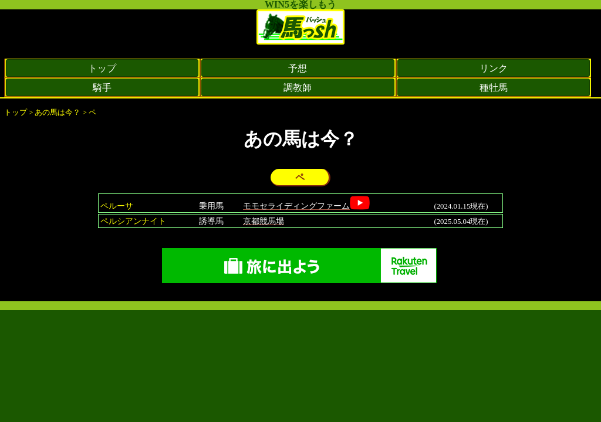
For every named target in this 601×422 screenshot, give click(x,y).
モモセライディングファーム (296, 205)
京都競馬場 (263, 221)
